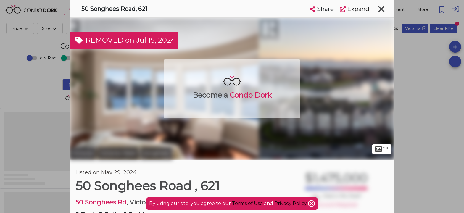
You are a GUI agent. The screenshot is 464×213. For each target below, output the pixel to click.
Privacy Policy (291, 203)
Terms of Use (247, 203)
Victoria (82, 153)
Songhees (156, 153)
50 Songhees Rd (101, 202)
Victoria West (118, 153)
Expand (354, 8)
